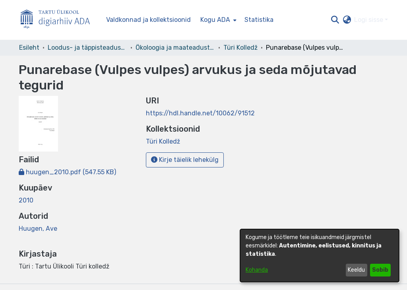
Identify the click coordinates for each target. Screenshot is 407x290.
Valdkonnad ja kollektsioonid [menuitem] (148, 19)
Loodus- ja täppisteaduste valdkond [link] (87, 47)
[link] (67, 172)
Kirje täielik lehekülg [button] (185, 159)
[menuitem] (217, 20)
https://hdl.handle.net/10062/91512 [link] (200, 113)
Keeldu (356, 270)
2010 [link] (26, 200)
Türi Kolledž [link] (240, 47)
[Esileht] (58, 20)
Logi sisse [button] (369, 19)
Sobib (380, 270)
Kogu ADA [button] (215, 19)
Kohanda (257, 270)
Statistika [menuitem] (258, 19)
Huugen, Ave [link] (38, 228)
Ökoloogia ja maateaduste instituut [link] (175, 47)
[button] (335, 20)
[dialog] (319, 255)
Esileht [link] (29, 47)
